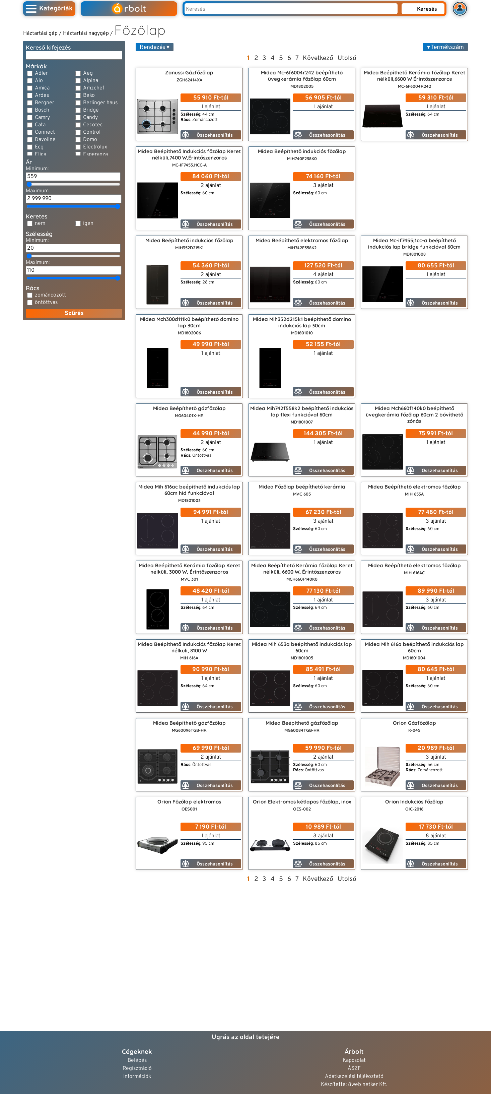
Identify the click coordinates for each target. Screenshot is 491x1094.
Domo (90, 139)
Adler (41, 73)
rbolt (129, 9)
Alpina (90, 80)
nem (40, 223)
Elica (40, 154)
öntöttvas (46, 302)
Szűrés (74, 313)
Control (91, 132)
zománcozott (50, 295)
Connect (45, 132)
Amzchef (93, 88)
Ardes (42, 95)
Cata (40, 125)
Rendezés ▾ (154, 47)
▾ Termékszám (445, 47)
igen (88, 223)
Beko (89, 95)
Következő (318, 58)
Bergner (44, 103)
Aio (39, 80)
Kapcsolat (354, 1060)
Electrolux (95, 147)
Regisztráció (137, 1069)
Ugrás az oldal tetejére (246, 1037)
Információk (137, 1077)
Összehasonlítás (207, 135)
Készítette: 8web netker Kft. (354, 1085)
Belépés (137, 1060)
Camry (42, 117)
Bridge (91, 110)
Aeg (88, 73)
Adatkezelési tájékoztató (354, 1077)
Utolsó (347, 58)
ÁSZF (354, 1069)
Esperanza (95, 154)
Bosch (42, 110)
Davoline (45, 139)
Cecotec (93, 125)
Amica (42, 88)
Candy (90, 117)
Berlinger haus (100, 103)
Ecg (39, 147)
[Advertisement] (74, 367)
